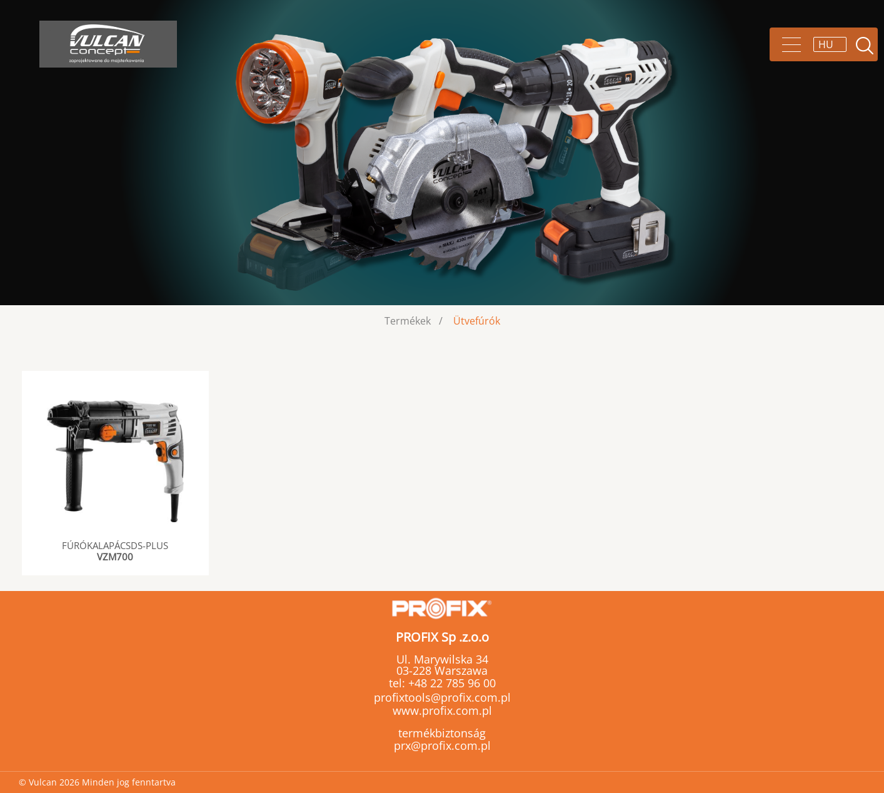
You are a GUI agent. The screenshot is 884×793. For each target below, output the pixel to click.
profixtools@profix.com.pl (442, 697)
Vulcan (108, 44)
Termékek (407, 321)
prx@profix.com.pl (442, 745)
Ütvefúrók (476, 321)
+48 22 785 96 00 (450, 682)
